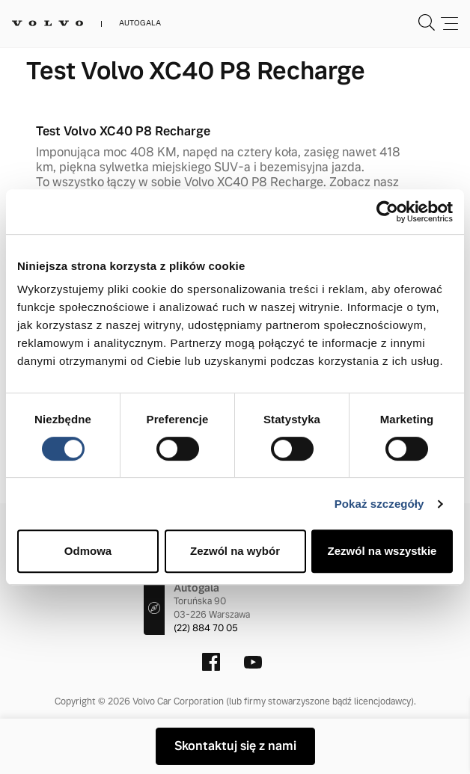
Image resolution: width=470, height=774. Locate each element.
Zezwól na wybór (235, 550)
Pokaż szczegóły (379, 503)
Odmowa (88, 550)
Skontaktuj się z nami (235, 746)
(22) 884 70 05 (206, 628)
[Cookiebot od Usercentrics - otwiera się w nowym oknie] (387, 211)
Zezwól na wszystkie (382, 550)
